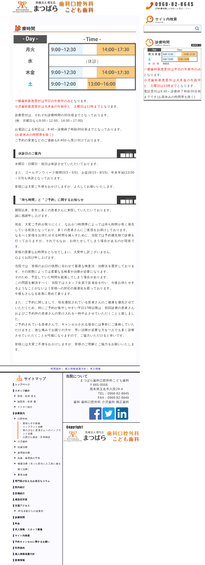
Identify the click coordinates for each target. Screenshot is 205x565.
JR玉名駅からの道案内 (30, 511)
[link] (172, 42)
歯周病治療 (24, 452)
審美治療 (23, 474)
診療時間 (20, 517)
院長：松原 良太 (27, 396)
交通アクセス (22, 505)
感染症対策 (21, 499)
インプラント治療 (33, 426)
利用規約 (56, 368)
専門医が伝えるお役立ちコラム (32, 481)
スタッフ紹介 (22, 390)
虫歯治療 (23, 447)
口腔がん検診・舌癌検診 (36, 437)
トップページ (22, 384)
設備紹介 (20, 493)
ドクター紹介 (25, 407)
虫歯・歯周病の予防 (29, 458)
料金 (17, 523)
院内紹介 (20, 487)
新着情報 (20, 560)
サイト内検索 (166, 19)
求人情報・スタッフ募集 (29, 529)
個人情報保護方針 (76, 368)
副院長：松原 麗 (27, 401)
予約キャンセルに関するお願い (32, 541)
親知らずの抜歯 (31, 423)
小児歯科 (23, 441)
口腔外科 (23, 418)
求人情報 (95, 368)
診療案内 (20, 413)
